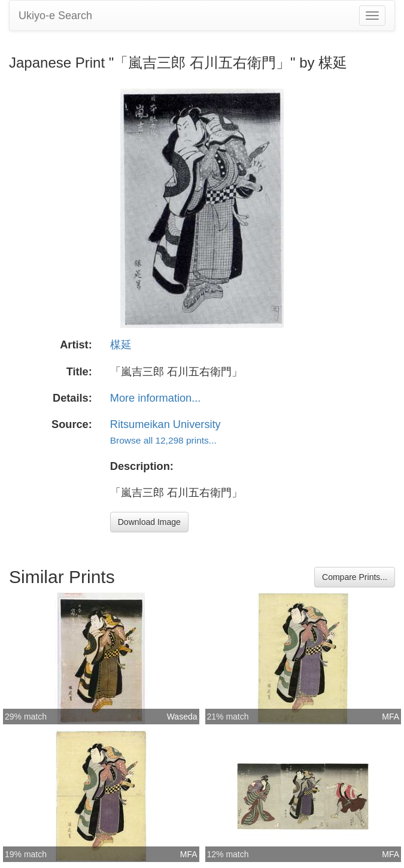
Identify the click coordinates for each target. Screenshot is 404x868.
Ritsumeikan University (165, 424)
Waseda (182, 716)
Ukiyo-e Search (55, 16)
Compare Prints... (354, 577)
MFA (390, 716)
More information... (155, 398)
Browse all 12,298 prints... (163, 440)
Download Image (149, 522)
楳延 (121, 345)
